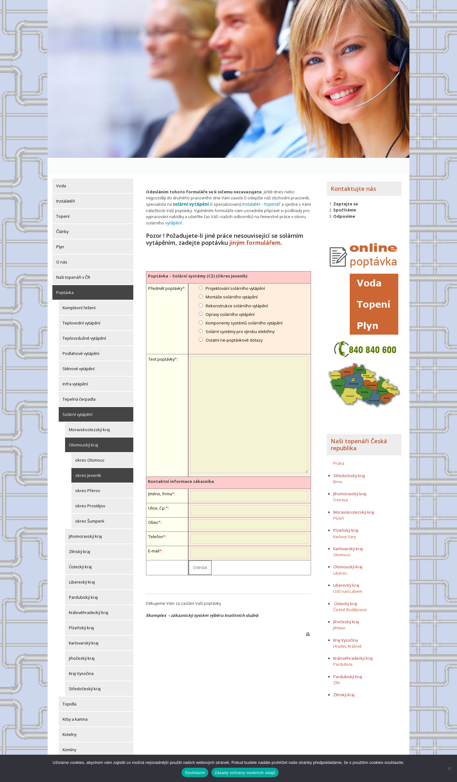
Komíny (69, 734)
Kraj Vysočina (81, 657)
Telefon (155, 519)
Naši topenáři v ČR (73, 261)
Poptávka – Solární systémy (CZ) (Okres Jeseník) (197, 259)
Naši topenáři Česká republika (359, 428)
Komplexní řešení (79, 292)
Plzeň (338, 502)
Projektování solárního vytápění (235, 271)
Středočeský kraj (85, 673)
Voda (61, 170)
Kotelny (69, 718)
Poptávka (65, 276)
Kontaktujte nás (353, 173)
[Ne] (449, 768)
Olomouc (341, 539)
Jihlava (339, 612)
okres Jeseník (88, 459)
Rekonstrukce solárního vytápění (237, 288)
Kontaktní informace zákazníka (181, 464)
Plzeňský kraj (81, 612)
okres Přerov (87, 475)
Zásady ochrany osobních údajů (245, 772)
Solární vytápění (77, 398)
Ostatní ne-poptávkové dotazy (234, 323)
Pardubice (343, 649)
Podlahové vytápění (81, 337)
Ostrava (340, 484)
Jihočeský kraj (82, 642)
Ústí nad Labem (347, 575)
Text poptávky (161, 342)
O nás (61, 246)
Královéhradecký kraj (88, 596)
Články (62, 215)
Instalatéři (65, 185)
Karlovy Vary (344, 521)
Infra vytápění (75, 368)
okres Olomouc (89, 444)
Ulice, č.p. (157, 491)
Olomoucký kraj (83, 429)
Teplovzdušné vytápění (84, 322)
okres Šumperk (89, 505)
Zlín (336, 667)
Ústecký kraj (80, 551)
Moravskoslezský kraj (89, 414)
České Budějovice (350, 594)
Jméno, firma (160, 476)
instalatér (249, 188)
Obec (153, 505)
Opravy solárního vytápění (230, 297)
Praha (338, 447)
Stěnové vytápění (79, 353)
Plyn (60, 231)
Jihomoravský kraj (85, 520)
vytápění (173, 206)
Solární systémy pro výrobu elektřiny (240, 314)
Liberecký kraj (82, 566)
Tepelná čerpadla (79, 383)
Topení (63, 200)
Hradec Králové (347, 630)
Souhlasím (195, 772)
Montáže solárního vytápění (232, 280)
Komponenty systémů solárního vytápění (244, 306)
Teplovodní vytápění (81, 307)
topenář (269, 188)
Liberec (340, 557)
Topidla (69, 688)
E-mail (153, 534)
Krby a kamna (75, 703)
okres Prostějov (90, 490)
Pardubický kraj (83, 581)
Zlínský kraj (79, 535)
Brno (337, 466)
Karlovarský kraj (83, 627)
